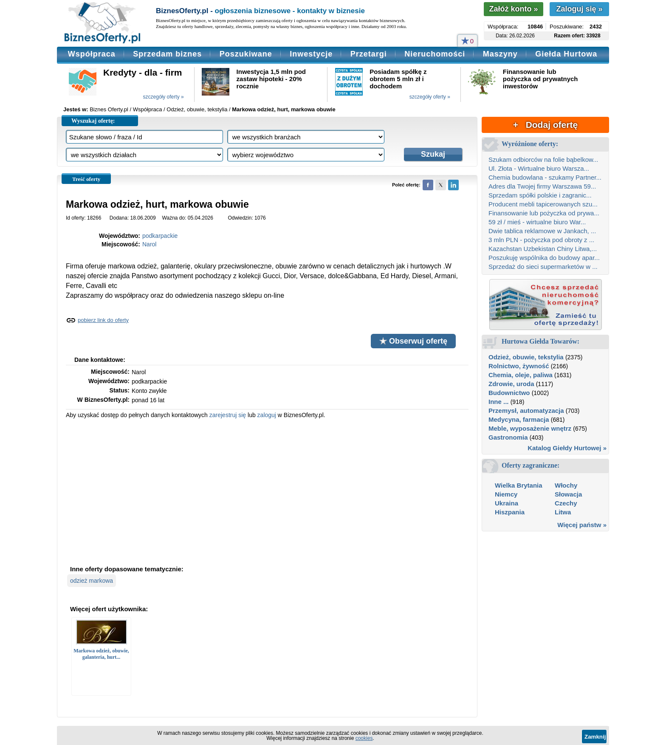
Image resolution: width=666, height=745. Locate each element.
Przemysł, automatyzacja (526, 410)
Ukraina (506, 503)
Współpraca (92, 54)
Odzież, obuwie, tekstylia (526, 357)
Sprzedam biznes (167, 54)
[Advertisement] (267, 491)
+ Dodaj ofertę (545, 125)
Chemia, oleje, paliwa (520, 374)
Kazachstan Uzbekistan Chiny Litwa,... (542, 248)
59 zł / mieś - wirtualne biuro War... (537, 222)
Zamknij (595, 737)
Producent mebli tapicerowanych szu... (543, 204)
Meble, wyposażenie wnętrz (529, 428)
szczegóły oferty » (163, 97)
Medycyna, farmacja (518, 419)
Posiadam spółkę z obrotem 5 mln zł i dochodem (398, 79)
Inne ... (498, 401)
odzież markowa (91, 580)
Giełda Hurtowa (566, 54)
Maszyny (500, 54)
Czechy (566, 503)
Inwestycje (311, 54)
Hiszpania (510, 512)
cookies (364, 738)
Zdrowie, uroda (511, 383)
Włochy (566, 485)
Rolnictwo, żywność (518, 366)
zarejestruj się (227, 415)
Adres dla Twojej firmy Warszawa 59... (542, 186)
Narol (149, 244)
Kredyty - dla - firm (142, 72)
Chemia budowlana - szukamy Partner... (544, 177)
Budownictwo (509, 392)
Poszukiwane (246, 54)
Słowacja (568, 494)
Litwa (563, 512)
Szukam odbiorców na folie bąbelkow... (543, 159)
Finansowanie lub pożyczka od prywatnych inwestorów (540, 79)
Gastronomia (508, 437)
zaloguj (266, 415)
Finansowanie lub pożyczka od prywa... (543, 213)
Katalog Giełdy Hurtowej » (567, 448)
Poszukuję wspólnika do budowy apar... (544, 257)
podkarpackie (160, 235)
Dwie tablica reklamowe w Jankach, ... (542, 230)
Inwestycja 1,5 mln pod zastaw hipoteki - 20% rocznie (271, 79)
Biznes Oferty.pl (109, 109)
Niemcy (506, 494)
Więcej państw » (582, 524)
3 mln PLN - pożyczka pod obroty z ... (541, 239)
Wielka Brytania (518, 485)
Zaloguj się (579, 9)
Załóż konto (513, 9)
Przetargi (368, 54)
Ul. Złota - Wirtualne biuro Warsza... (538, 168)
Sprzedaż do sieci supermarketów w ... (543, 266)
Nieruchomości (434, 54)
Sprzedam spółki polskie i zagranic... (540, 195)
